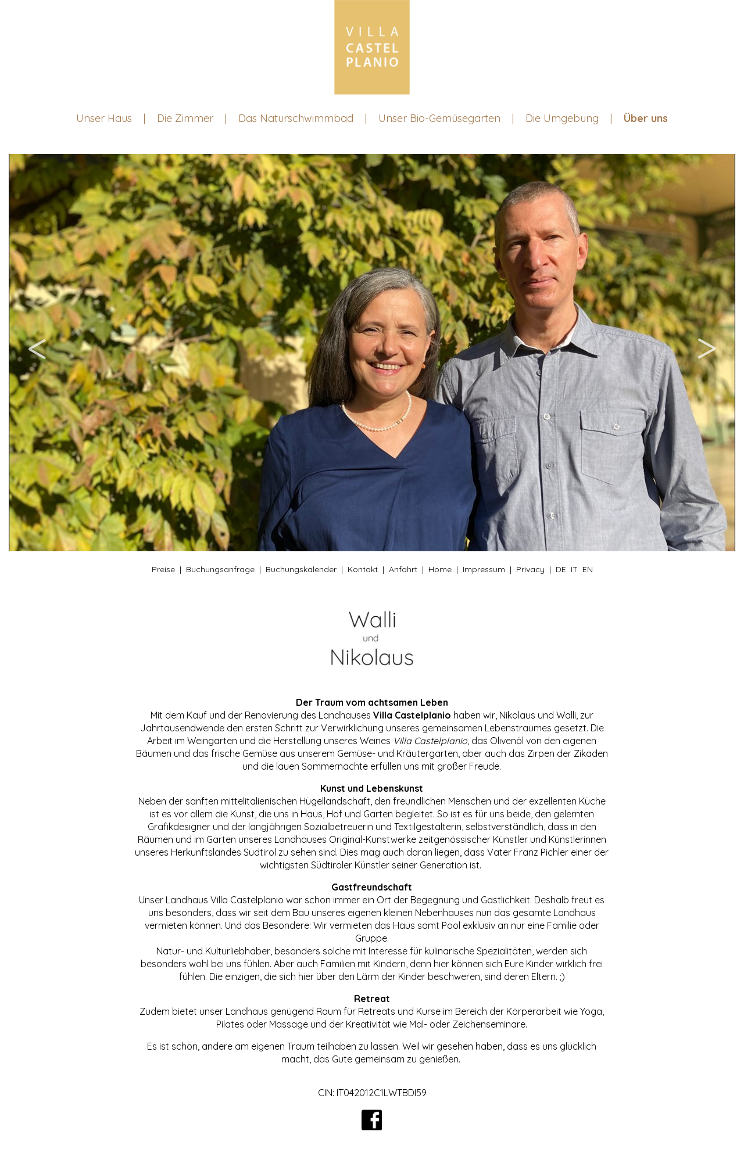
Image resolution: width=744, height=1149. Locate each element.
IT (574, 569)
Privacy (530, 569)
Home (440, 569)
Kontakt (363, 569)
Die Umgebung (562, 118)
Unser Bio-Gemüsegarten (439, 118)
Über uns (646, 118)
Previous (37, 352)
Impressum (484, 569)
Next (706, 352)
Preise (163, 569)
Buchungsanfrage (220, 569)
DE (561, 569)
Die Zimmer (185, 118)
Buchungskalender (301, 569)
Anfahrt (403, 569)
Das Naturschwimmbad (295, 118)
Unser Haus (104, 118)
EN (587, 569)
